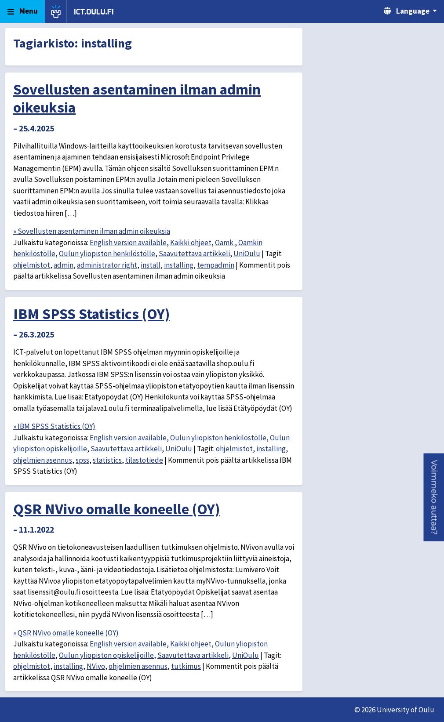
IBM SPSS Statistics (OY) (91, 314)
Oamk (225, 242)
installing (178, 265)
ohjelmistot (31, 265)
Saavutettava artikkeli (194, 253)
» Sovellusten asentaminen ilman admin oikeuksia (91, 231)
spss (82, 460)
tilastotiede (144, 460)
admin (63, 265)
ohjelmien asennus (42, 460)
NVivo (96, 666)
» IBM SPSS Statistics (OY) (54, 426)
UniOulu (246, 253)
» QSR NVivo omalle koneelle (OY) (66, 633)
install (150, 265)
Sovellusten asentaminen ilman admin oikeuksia (137, 98)
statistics (107, 460)
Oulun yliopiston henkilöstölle (107, 253)
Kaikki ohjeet (190, 242)
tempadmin (215, 265)
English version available (128, 242)
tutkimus (186, 666)
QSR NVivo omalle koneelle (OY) (116, 509)
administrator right (107, 265)
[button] (433, 497)
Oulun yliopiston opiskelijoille (106, 655)
